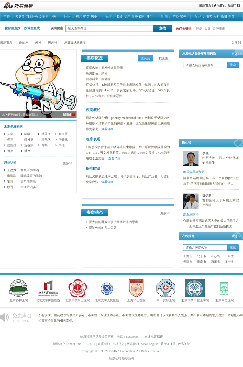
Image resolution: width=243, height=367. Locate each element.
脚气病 (46, 139)
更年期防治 (28, 181)
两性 (142, 16)
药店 (86, 16)
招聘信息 (118, 344)
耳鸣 (44, 145)
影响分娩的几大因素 (103, 227)
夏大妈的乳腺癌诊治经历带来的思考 (113, 222)
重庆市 (201, 262)
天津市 (187, 262)
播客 (209, 16)
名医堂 (44, 16)
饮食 (120, 16)
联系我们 (104, 344)
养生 (150, 16)
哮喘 (27, 134)
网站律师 (133, 344)
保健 (108, 16)
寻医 (7, 16)
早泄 (62, 145)
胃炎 (10, 151)
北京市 (201, 256)
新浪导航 (234, 5)
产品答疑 (184, 344)
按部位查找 (12, 28)
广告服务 (89, 344)
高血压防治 (190, 214)
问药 (67, 16)
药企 (94, 16)
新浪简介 (59, 344)
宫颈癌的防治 (29, 170)
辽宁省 (229, 262)
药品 (79, 16)
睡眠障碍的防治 (31, 176)
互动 (198, 16)
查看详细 (107, 129)
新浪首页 (220, 5)
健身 (135, 16)
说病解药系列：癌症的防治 (20, 114)
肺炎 (27, 151)
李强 (205, 153)
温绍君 (207, 196)
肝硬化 (63, 139)
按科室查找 (32, 28)
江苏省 (215, 256)
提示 (127, 16)
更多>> (68, 163)
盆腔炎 (11, 145)
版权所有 (128, 358)
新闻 (164, 16)
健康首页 (205, 5)
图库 (231, 16)
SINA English (149, 344)
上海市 (187, 256)
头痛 (207, 29)
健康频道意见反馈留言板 (97, 337)
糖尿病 (46, 134)
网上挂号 (32, 16)
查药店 (145, 58)
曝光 (183, 16)
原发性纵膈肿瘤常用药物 (199, 53)
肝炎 (199, 29)
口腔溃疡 (219, 29)
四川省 (215, 262)
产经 (176, 16)
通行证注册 (168, 344)
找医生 (163, 58)
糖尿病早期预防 (194, 172)
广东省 (229, 256)
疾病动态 (94, 212)
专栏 (217, 16)
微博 (224, 16)
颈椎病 (29, 139)
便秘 (10, 139)
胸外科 (52, 42)
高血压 (63, 134)
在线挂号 (188, 236)
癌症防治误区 (29, 187)
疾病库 (20, 16)
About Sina (74, 344)
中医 (53, 16)
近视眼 (29, 145)
